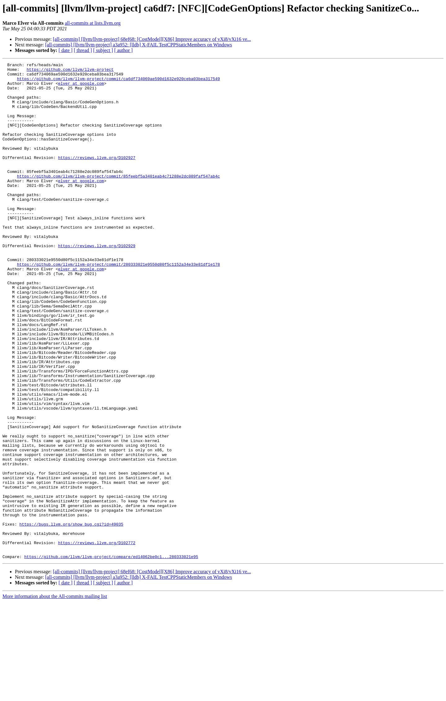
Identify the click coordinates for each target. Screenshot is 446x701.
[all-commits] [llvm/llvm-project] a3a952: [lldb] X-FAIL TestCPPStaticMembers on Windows (138, 44)
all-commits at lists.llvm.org (92, 23)
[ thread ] (83, 50)
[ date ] (65, 50)
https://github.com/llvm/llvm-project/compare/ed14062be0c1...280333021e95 (111, 656)
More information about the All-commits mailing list (54, 695)
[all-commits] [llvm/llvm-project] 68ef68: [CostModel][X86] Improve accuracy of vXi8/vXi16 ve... (152, 39)
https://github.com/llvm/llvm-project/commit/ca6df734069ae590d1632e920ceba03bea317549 (118, 82)
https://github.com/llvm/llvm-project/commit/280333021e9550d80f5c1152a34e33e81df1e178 (118, 305)
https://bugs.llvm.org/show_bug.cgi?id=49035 (71, 617)
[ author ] (123, 50)
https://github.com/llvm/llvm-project (70, 71)
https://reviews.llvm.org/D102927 (96, 177)
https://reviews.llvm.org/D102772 (96, 639)
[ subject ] (103, 50)
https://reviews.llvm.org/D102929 (96, 283)
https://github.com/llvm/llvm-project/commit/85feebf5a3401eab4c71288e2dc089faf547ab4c (118, 199)
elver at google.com (81, 88)
